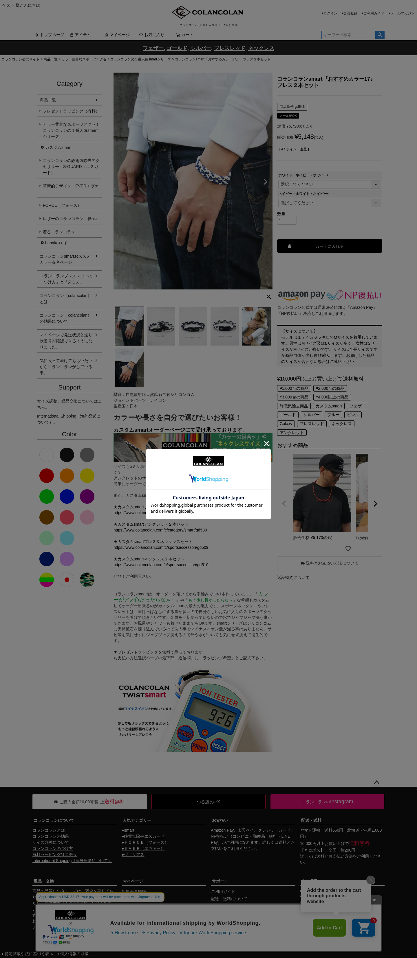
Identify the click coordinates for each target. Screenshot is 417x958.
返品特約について (293, 577)
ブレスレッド (312, 423)
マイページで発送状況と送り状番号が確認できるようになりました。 (66, 341)
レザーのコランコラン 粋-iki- (70, 218)
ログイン (330, 13)
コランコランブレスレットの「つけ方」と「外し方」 (66, 279)
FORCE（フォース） (62, 205)
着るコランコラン (59, 232)
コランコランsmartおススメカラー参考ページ (65, 259)
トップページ (49, 34)
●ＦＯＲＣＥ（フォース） (145, 842)
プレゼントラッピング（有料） (71, 111)
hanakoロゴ (56, 243)
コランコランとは (48, 830)
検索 (379, 35)
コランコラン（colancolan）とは (66, 298)
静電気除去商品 (294, 406)
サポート (220, 881)
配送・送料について (229, 898)
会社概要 (309, 881)
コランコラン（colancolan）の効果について (66, 318)
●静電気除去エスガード (143, 836)
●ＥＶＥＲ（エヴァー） (143, 848)
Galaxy (286, 423)
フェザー (358, 406)
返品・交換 (44, 881)
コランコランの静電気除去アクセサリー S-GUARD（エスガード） (71, 166)
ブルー (333, 414)
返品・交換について (229, 913)
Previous (120, 182)
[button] (284, 503)
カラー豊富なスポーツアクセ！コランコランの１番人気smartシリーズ (116, 59)
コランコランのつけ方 (52, 848)
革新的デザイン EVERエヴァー (70, 189)
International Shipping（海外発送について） (72, 860)
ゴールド (288, 414)
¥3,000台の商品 (294, 397)
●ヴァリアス (133, 854)
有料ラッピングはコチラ (54, 854)
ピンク (353, 414)
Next (265, 182)
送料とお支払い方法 (334, 856)
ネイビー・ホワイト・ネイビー (304, 194)
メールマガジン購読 (140, 906)
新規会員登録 (134, 891)
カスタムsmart (58, 147)
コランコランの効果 (50, 836)
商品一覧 (51, 59)
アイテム (80, 34)
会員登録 (350, 13)
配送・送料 (311, 820)
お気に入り (151, 34)
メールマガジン (402, 13)
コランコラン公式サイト (20, 59)
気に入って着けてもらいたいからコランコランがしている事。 (66, 366)
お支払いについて (227, 906)
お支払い (220, 820)
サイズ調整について (50, 842)
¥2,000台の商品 (330, 388)
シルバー (311, 414)
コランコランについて (54, 820)
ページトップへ (376, 782)
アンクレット (292, 432)
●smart (128, 830)
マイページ (117, 34)
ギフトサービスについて (233, 920)
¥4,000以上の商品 (332, 397)
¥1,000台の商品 (294, 388)
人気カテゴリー (137, 820)
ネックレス (342, 423)
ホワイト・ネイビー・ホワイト (304, 175)
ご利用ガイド (373, 13)
